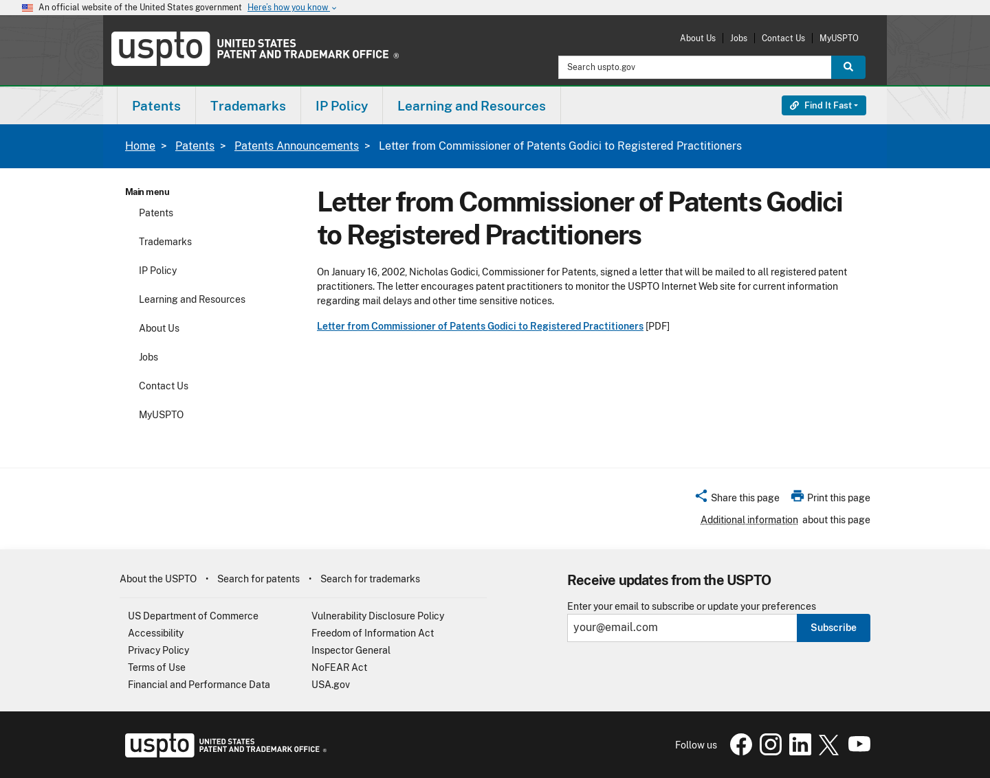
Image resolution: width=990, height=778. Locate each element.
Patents (194, 145)
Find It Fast (821, 105)
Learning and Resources (192, 299)
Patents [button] (156, 105)
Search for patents (258, 578)
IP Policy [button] (342, 105)
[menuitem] (156, 105)
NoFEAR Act (339, 667)
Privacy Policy (158, 650)
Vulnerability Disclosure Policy (377, 615)
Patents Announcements (296, 145)
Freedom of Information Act (372, 633)
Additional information (749, 519)
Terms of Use (157, 667)
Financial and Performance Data (199, 684)
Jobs (738, 38)
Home (140, 145)
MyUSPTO (839, 38)
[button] (737, 499)
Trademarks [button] (248, 105)
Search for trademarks (370, 578)
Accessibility (156, 633)
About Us (698, 38)
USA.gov (330, 684)
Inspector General (350, 650)
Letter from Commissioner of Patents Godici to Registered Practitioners (480, 326)
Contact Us (783, 38)
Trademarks (165, 241)
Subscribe (834, 627)
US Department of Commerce (193, 615)
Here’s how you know (293, 8)
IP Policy (158, 270)
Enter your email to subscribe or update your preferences (691, 607)
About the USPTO (158, 578)
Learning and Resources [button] (471, 105)
